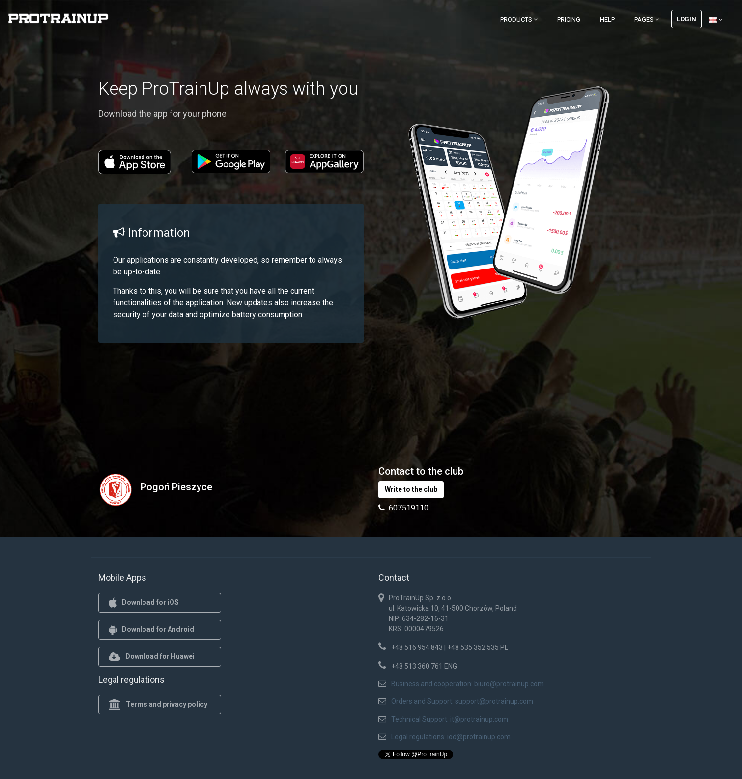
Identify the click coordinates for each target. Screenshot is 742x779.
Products (519, 19)
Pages (646, 19)
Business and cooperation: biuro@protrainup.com (467, 684)
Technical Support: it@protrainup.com (449, 719)
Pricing (568, 19)
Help (607, 19)
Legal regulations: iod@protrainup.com (451, 737)
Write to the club (411, 489)
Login (686, 19)
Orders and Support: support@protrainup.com (462, 701)
